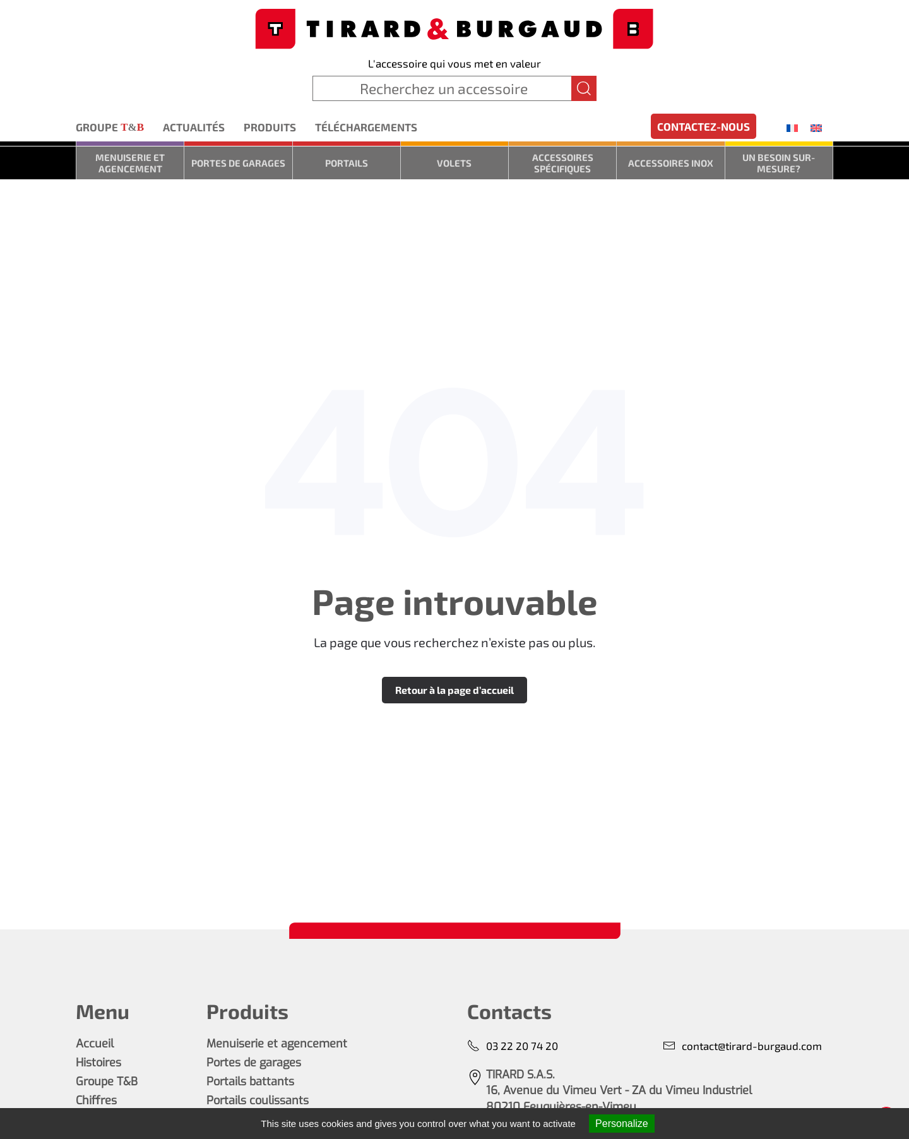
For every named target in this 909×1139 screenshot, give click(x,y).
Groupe (110, 127)
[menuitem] (792, 127)
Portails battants (250, 1081)
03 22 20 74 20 (512, 1046)
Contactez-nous (703, 126)
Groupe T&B (107, 1081)
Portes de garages (238, 163)
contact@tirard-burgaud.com (742, 1046)
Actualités (194, 127)
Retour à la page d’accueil (454, 690)
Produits (270, 127)
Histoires (98, 1062)
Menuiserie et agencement (130, 163)
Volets (454, 163)
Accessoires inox (670, 163)
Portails (346, 163)
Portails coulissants (257, 1100)
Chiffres (96, 1100)
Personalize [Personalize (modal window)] (621, 1123)
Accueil (95, 1043)
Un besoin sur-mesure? (778, 163)
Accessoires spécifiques (562, 163)
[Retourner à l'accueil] (454, 27)
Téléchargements (366, 127)
